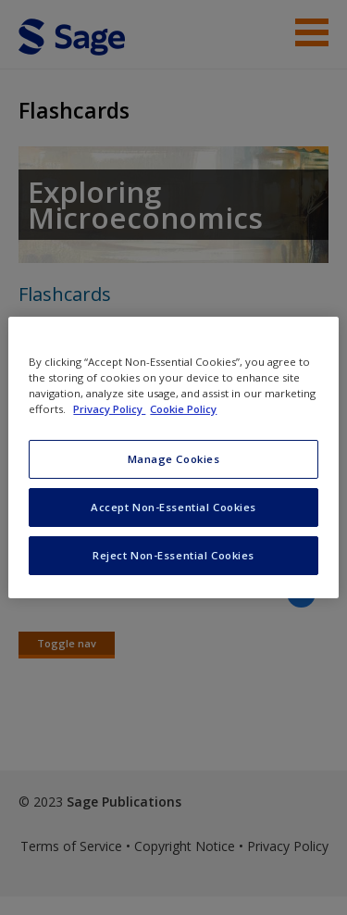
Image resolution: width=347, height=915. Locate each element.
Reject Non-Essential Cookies (173, 555)
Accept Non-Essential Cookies (173, 507)
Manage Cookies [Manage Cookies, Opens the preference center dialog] (174, 459)
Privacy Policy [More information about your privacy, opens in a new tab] (109, 409)
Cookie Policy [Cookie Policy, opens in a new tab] (183, 409)
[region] (173, 457)
